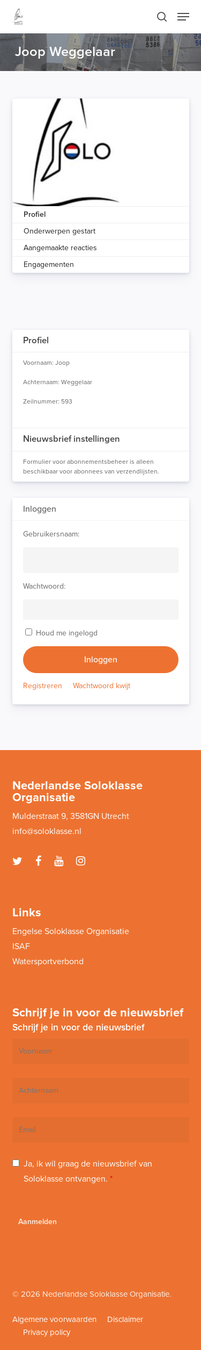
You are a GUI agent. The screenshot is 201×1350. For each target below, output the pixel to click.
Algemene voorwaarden (54, 1319)
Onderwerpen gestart (59, 231)
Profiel (35, 214)
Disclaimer (125, 1319)
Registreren (42, 685)
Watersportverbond (48, 961)
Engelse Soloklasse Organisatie (70, 931)
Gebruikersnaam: (51, 534)
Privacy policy (46, 1332)
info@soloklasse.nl (46, 831)
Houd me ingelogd (67, 633)
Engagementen (49, 264)
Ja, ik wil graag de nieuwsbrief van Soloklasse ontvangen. (88, 1171)
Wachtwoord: (44, 586)
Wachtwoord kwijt (101, 685)
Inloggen (100, 659)
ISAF (21, 946)
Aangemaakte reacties (60, 247)
